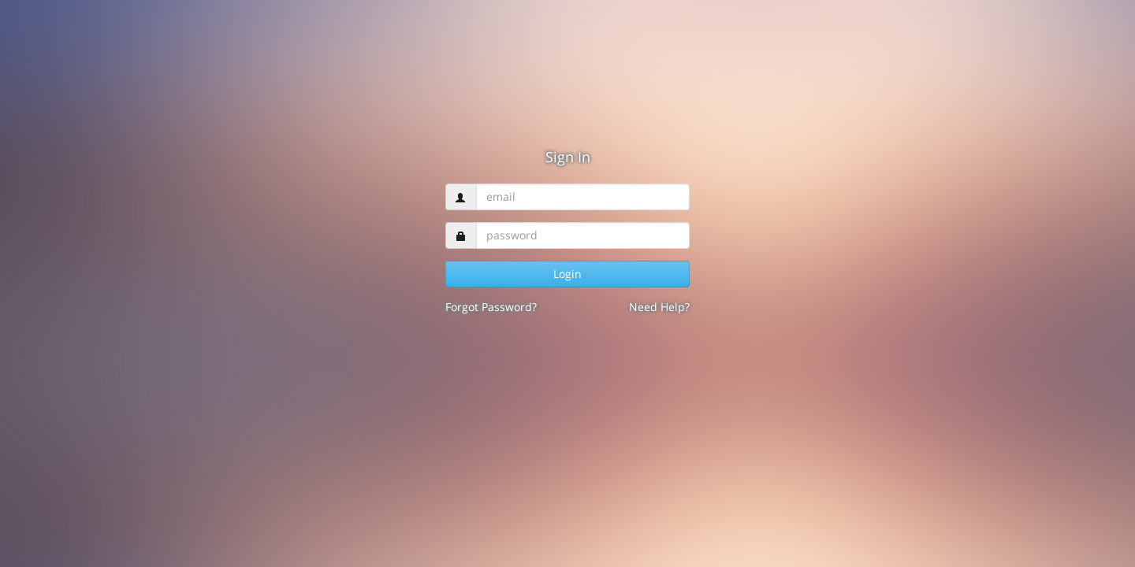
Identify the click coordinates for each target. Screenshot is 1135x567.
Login (567, 273)
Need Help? (659, 306)
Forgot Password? (491, 306)
